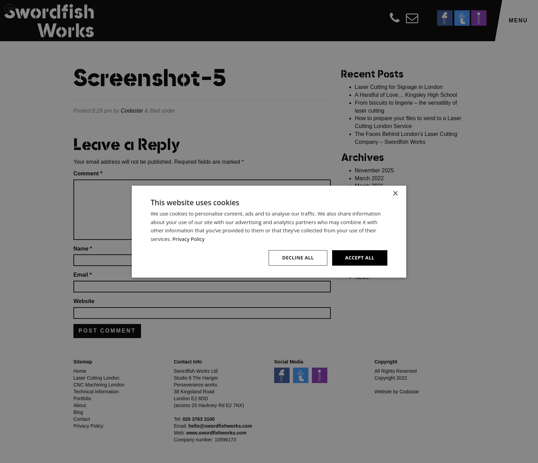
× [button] (395, 193)
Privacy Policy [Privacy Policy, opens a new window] (189, 238)
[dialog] (269, 231)
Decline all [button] (298, 257)
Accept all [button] (359, 257)
